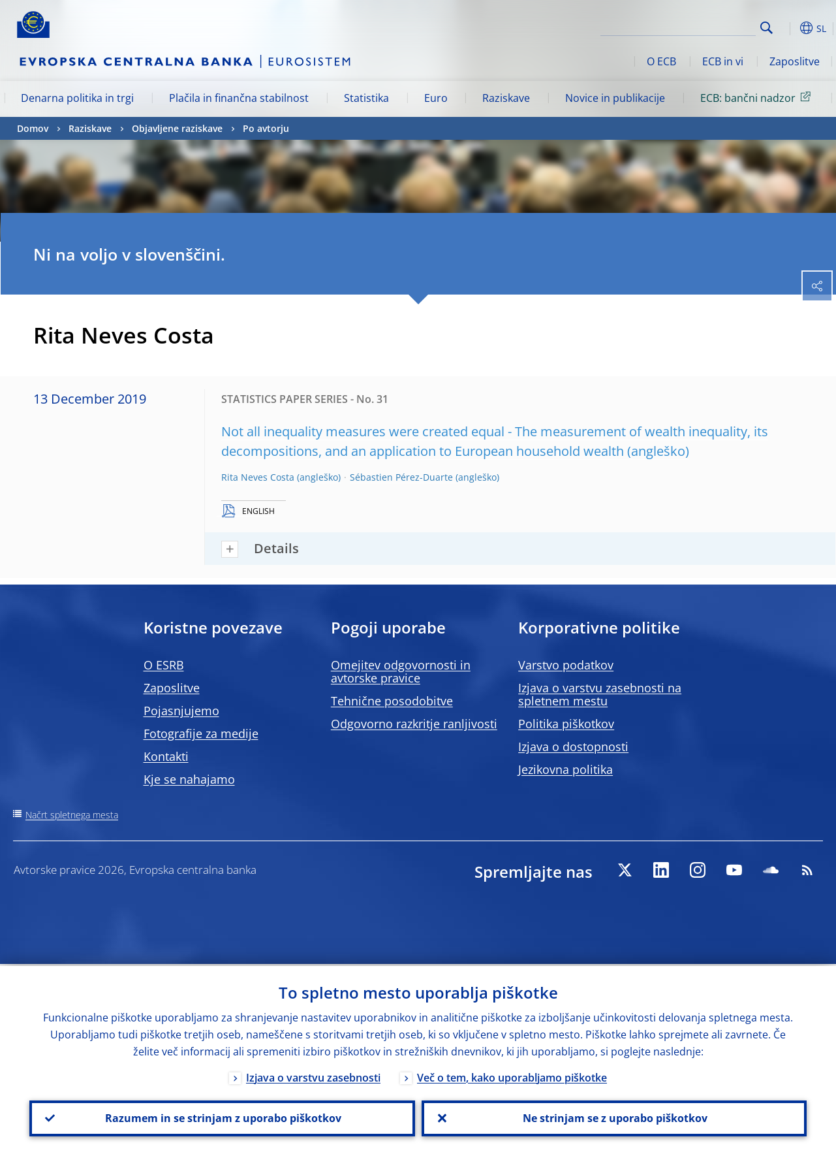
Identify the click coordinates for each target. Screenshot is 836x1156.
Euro (436, 98)
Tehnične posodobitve (392, 701)
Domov (32, 128)
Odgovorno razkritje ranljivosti (414, 723)
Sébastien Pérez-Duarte (401, 477)
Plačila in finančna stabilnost (239, 98)
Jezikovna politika (565, 769)
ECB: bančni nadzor (757, 97)
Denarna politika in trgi (77, 98)
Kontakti (166, 756)
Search (766, 27)
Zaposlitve (794, 61)
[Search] (690, 26)
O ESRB (164, 665)
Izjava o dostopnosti (573, 746)
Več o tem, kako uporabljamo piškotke (512, 1075)
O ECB (661, 61)
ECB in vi (722, 61)
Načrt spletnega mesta (71, 815)
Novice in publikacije (615, 98)
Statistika (366, 98)
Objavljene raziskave (177, 128)
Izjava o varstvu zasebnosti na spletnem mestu (599, 694)
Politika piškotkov (566, 723)
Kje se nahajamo (189, 779)
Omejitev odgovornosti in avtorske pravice (401, 671)
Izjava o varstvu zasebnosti (313, 1075)
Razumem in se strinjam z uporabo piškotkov (222, 1117)
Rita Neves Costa (257, 477)
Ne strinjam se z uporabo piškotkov (613, 1117)
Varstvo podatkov (565, 665)
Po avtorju (266, 128)
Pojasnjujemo (181, 710)
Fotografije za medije (201, 733)
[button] (787, 28)
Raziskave (506, 98)
